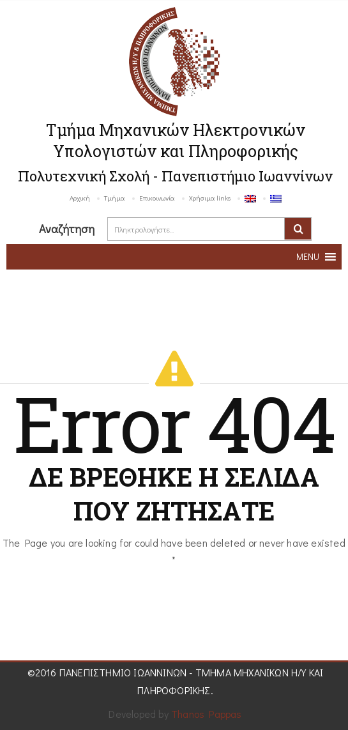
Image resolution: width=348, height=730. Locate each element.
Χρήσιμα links (210, 197)
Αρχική (80, 197)
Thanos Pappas (206, 713)
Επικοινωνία (157, 197)
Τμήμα (114, 197)
